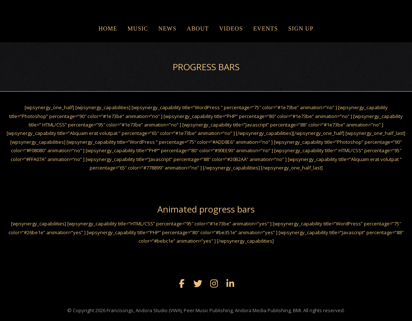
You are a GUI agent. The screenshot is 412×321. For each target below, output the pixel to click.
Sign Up (301, 28)
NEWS (167, 28)
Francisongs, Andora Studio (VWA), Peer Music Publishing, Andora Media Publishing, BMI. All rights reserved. (226, 310)
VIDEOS (231, 28)
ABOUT (198, 28)
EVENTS (265, 28)
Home (107, 28)
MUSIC (138, 28)
